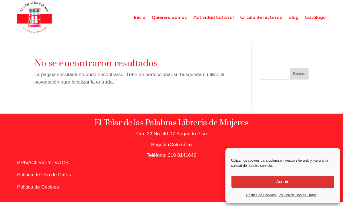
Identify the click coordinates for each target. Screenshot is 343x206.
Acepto (283, 181)
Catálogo (315, 17)
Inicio (139, 17)
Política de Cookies (261, 195)
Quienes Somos (169, 17)
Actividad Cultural (213, 17)
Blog (294, 17)
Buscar (299, 74)
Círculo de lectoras (261, 17)
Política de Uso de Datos (297, 195)
